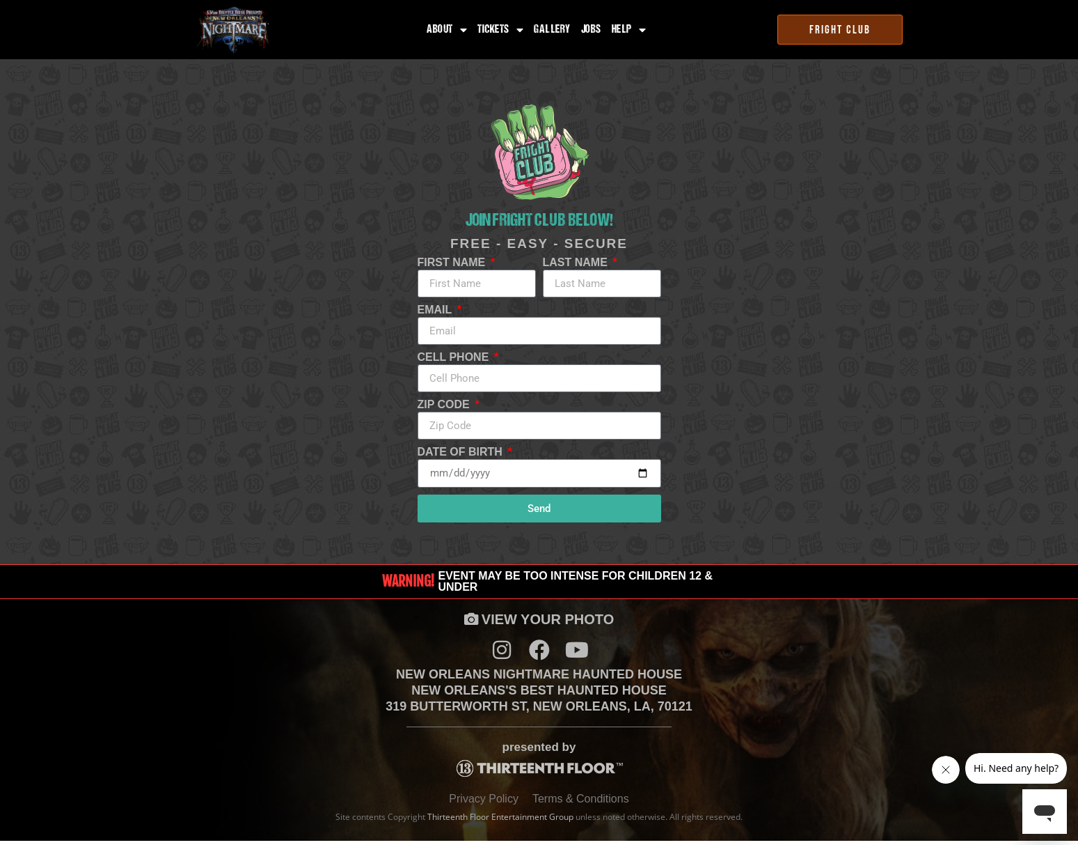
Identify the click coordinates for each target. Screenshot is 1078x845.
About (447, 29)
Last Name (577, 262)
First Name (453, 262)
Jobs (591, 30)
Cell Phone (455, 357)
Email (436, 310)
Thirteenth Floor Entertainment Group (500, 822)
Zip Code (445, 404)
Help (629, 29)
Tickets (500, 29)
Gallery (552, 30)
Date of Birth (462, 452)
